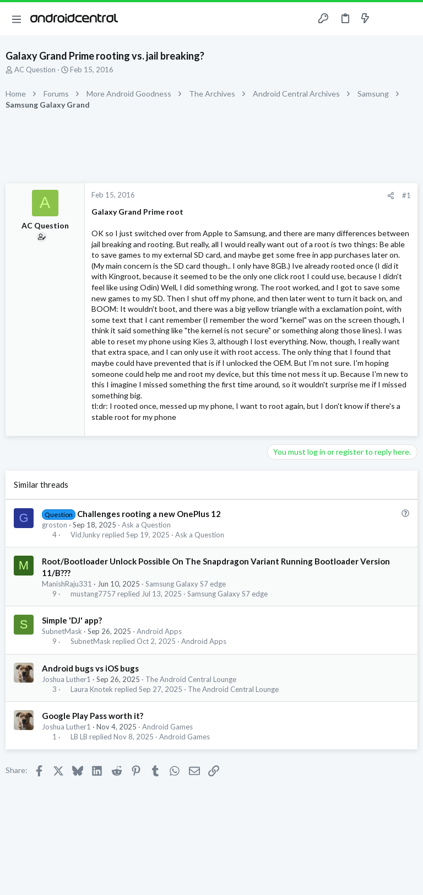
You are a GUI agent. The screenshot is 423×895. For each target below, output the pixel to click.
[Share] (390, 195)
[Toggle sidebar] (387, 19)
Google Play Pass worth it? (92, 716)
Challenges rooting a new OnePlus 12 (149, 514)
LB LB (79, 736)
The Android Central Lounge (190, 679)
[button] (17, 18)
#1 (406, 195)
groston (54, 524)
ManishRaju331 (67, 583)
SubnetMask (62, 631)
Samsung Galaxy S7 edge (185, 583)
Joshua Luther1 (66, 679)
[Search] (408, 19)
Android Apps (159, 631)
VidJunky (85, 535)
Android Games (167, 726)
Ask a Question (146, 524)
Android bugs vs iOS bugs (90, 668)
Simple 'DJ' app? (72, 620)
